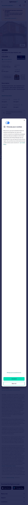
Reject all (14, 383)
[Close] (24, 120)
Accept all (14, 379)
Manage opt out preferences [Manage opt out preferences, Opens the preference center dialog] (14, 372)
